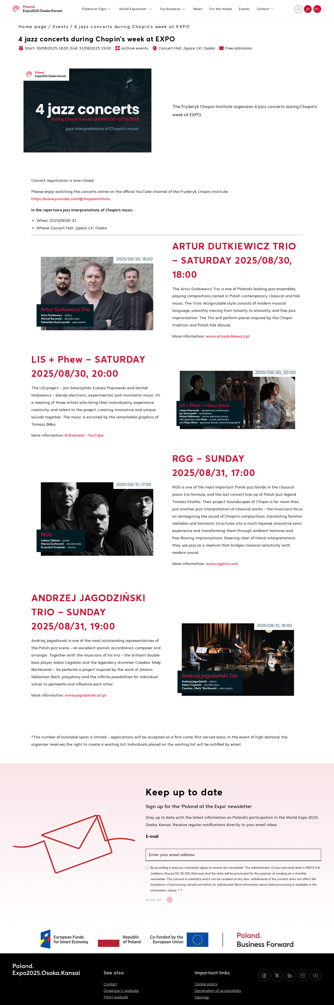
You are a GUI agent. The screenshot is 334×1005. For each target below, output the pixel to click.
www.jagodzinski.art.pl (85, 695)
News (198, 9)
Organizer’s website (121, 990)
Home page (32, 26)
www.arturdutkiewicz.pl (227, 336)
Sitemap (202, 997)
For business (170, 9)
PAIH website (116, 996)
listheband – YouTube (84, 435)
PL (317, 9)
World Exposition (133, 9)
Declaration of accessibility (218, 990)
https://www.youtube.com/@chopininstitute (70, 198)
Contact (263, 9)
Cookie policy (206, 983)
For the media (220, 9)
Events (244, 9)
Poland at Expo (94, 9)
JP (308, 9)
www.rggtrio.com (222, 563)
